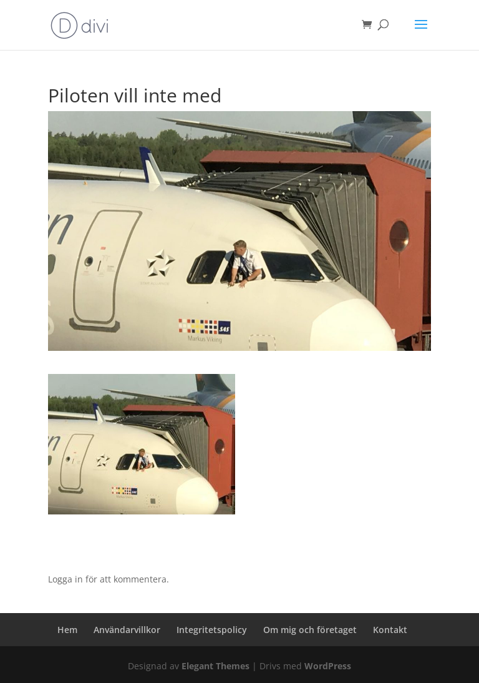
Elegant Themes (215, 666)
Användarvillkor (127, 630)
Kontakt (390, 630)
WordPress (327, 666)
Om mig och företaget (310, 630)
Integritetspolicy (212, 630)
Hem (67, 630)
